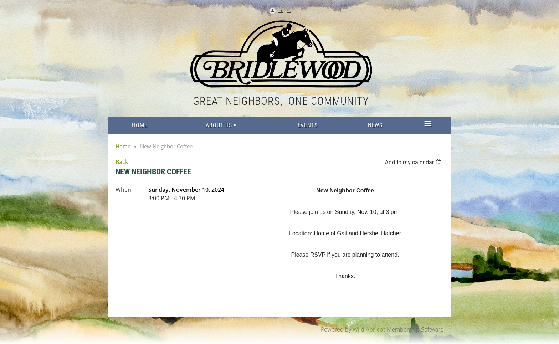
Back (122, 162)
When (123, 190)
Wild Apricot (369, 329)
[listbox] (414, 162)
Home (123, 146)
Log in (284, 10)
